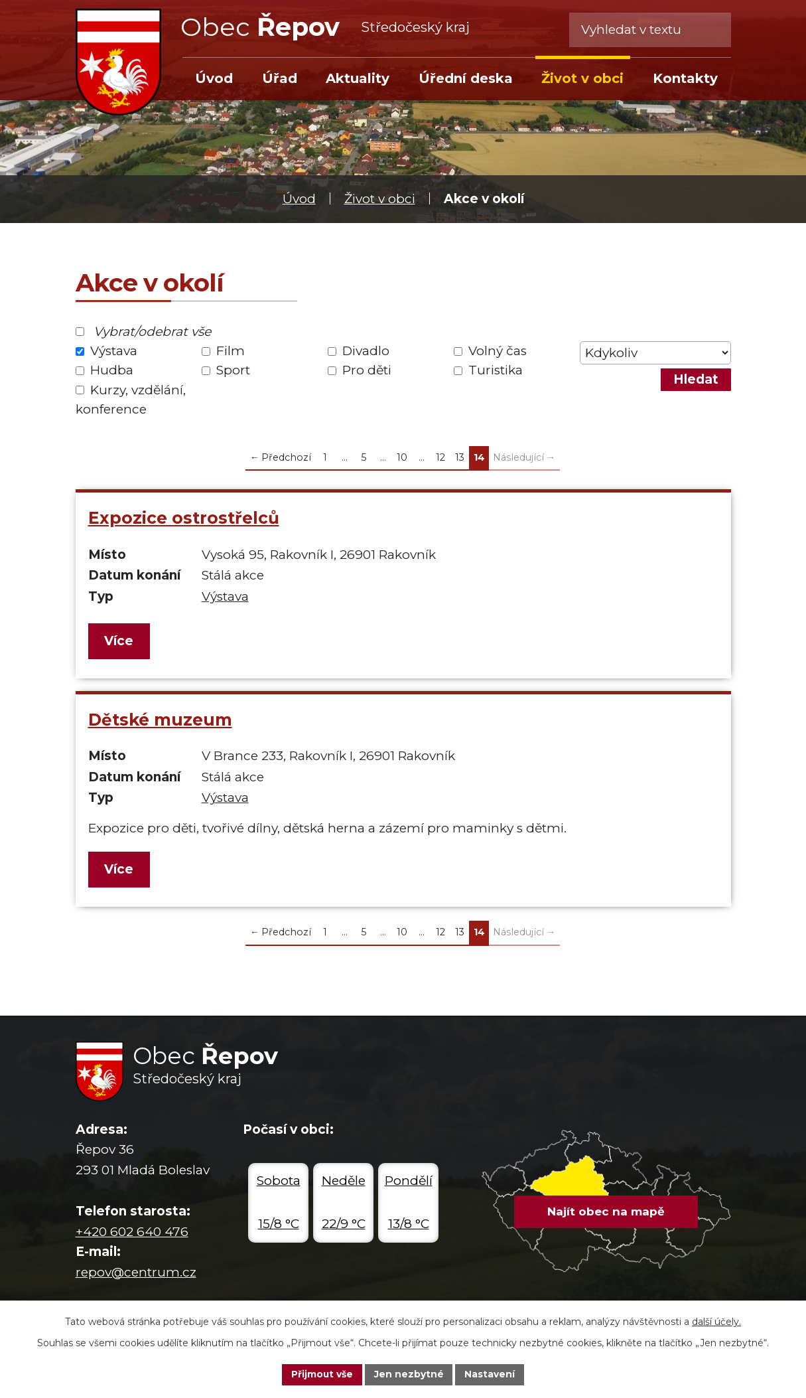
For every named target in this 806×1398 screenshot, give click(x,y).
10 (402, 457)
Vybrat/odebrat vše (152, 331)
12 (440, 457)
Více (118, 641)
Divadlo (365, 350)
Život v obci (379, 198)
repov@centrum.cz (136, 1272)
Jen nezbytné (409, 1374)
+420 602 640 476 (132, 1232)
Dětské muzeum (160, 720)
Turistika (495, 370)
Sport (233, 370)
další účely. (716, 1322)
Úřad (279, 78)
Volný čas (497, 350)
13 (459, 457)
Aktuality (357, 78)
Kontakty (685, 78)
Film (230, 350)
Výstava (113, 350)
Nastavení (490, 1374)
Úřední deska (466, 78)
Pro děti (366, 370)
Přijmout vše (322, 1374)
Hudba (111, 370)
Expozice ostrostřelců (183, 518)
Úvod (299, 198)
